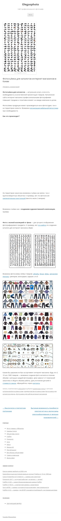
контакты (36, 383)
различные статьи (39, 389)
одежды (36, 274)
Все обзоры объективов (15, 453)
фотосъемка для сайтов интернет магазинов (31, 394)
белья (42, 274)
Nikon (9, 445)
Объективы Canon (13, 434)
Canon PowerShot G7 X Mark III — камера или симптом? (22, 477)
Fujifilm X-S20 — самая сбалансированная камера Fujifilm (22, 482)
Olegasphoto (30, 4)
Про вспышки (11, 450)
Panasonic (10, 439)
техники (6, 276)
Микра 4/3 (10, 447)
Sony (8, 442)
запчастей (53, 274)
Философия (11, 458)
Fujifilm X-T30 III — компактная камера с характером (21, 485)
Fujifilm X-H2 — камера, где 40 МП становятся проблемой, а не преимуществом (30, 490)
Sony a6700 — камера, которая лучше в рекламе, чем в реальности (26, 487)
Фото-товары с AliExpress (15, 428)
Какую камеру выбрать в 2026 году (15, 471)
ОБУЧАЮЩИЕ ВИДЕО (14, 503)
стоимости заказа (9, 383)
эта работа (42, 225)
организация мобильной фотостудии (44, 108)
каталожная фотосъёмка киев (13, 391)
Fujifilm (9, 436)
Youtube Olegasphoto (9, 517)
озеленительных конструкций (14, 198)
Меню (30, 15)
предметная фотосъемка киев (34, 391)
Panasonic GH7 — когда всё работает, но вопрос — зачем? (23, 479)
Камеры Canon (12, 431)
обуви (47, 274)
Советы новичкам (13, 455)
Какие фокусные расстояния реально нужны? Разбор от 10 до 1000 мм (27, 474)
